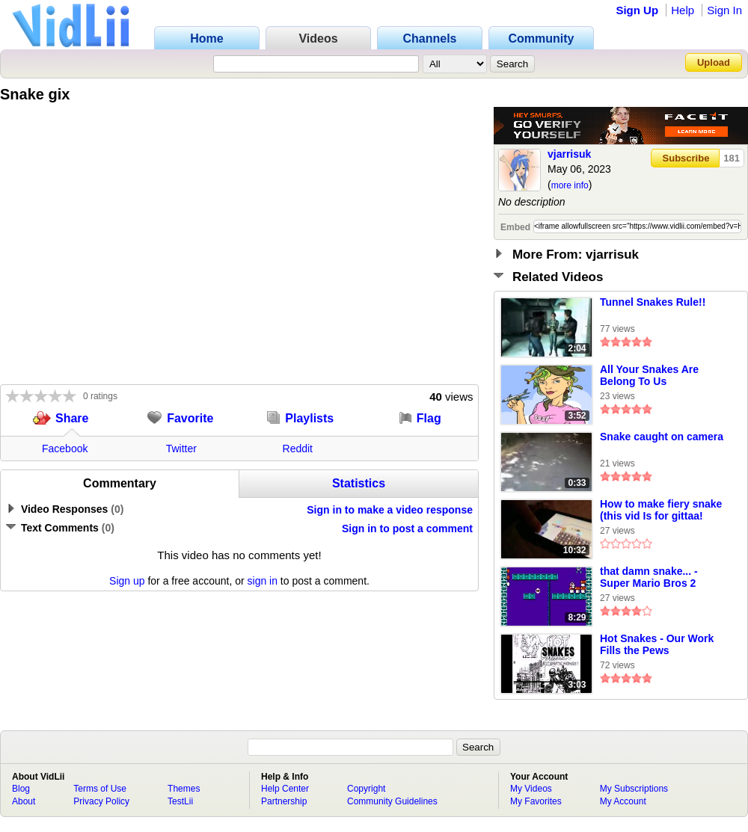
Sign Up (637, 10)
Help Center (285, 788)
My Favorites (536, 801)
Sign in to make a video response (390, 510)
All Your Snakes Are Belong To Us (649, 375)
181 (731, 158)
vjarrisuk (569, 154)
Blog (21, 788)
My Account (623, 801)
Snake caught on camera (661, 437)
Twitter (181, 448)
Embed (515, 227)
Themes (184, 788)
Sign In (724, 10)
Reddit (298, 448)
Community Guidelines (392, 801)
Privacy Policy (101, 801)
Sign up (126, 581)
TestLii (180, 801)
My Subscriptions (634, 788)
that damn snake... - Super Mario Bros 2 (649, 577)
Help (682, 10)
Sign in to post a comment (407, 528)
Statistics (358, 483)
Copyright (366, 788)
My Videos (531, 788)
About (23, 801)
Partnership (284, 801)
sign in (263, 581)
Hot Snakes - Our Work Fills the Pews (657, 644)
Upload (713, 62)
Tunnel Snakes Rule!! (652, 302)
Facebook (65, 448)
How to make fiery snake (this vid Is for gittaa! (661, 510)
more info (570, 185)
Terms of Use (99, 788)
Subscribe (686, 158)
